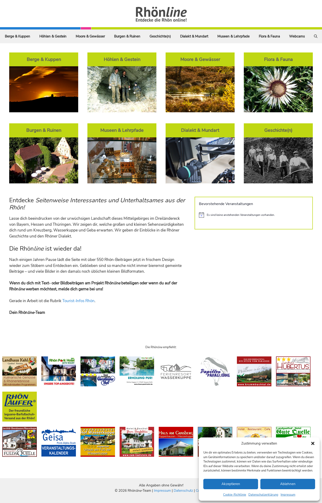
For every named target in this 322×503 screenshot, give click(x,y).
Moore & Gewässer (90, 36)
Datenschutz (183, 490)
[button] (312, 443)
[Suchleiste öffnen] (315, 36)
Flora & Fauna (269, 36)
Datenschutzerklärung (263, 495)
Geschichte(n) (160, 36)
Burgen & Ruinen (127, 36)
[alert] (253, 215)
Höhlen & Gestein (52, 36)
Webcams (297, 36)
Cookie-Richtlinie (234, 495)
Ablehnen (288, 484)
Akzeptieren (230, 484)
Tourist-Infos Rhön (78, 301)
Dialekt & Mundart (194, 36)
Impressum (288, 495)
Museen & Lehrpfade (233, 36)
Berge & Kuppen (17, 36)
